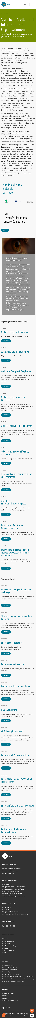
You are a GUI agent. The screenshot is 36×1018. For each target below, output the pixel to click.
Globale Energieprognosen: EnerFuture (13, 398)
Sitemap (29, 1015)
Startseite (3, 14)
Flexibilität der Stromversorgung (12, 893)
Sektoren (9, 14)
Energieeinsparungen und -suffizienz (13, 889)
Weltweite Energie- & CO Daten (16, 371)
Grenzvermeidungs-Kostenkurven (16, 425)
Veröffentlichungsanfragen (10, 1000)
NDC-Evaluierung (9, 709)
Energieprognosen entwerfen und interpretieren (16, 780)
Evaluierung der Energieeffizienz (16, 686)
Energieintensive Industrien (10, 974)
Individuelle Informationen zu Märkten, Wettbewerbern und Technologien (15, 552)
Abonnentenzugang (8, 993)
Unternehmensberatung (9, 967)
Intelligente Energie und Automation (13, 981)
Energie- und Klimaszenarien (10, 912)
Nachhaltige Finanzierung (9, 969)
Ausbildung (5, 909)
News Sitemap (21, 1015)
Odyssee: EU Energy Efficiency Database (15, 453)
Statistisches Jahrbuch (8, 950)
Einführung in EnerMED (12, 731)
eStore (4, 953)
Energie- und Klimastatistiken (15, 755)
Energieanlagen (7, 972)
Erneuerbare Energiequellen (10, 891)
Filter (4, 230)
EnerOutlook (6, 948)
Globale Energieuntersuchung (14, 332)
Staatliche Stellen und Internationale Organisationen (17, 976)
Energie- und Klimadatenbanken (11, 868)
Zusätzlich (6, 341)
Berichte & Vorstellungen (9, 946)
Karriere (4, 996)
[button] (26, 4)
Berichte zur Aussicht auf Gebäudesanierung (12, 527)
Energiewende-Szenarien (12, 664)
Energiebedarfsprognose (12, 642)
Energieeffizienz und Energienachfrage (13, 887)
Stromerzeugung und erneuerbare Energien (16, 617)
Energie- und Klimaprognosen (11, 871)
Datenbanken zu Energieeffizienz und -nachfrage (16, 475)
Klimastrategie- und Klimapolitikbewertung (15, 914)
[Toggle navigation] (33, 4)
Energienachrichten (8, 941)
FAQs (31, 1013)
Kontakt (4, 998)
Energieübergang (7, 884)
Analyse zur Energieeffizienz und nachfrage (16, 591)
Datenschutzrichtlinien (9, 1013)
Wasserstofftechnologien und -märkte (13, 896)
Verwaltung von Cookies (10, 1015)
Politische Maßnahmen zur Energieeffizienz (13, 831)
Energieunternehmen (8, 965)
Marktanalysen (6, 907)
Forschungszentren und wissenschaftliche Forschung (18, 979)
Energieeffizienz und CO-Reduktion (18, 805)
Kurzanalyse (6, 943)
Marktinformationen (8, 873)
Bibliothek (5, 939)
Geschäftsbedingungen (22, 1013)
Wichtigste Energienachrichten (15, 351)
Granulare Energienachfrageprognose (13, 502)
